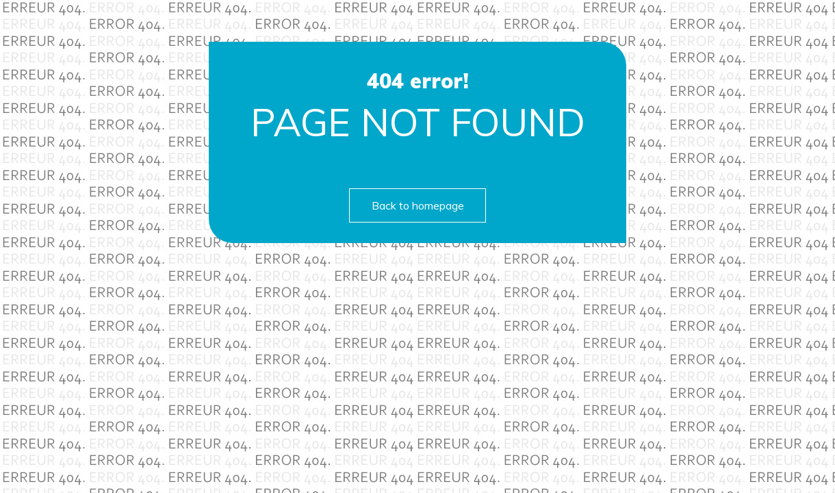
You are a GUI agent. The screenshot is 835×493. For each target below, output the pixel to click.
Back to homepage (418, 205)
